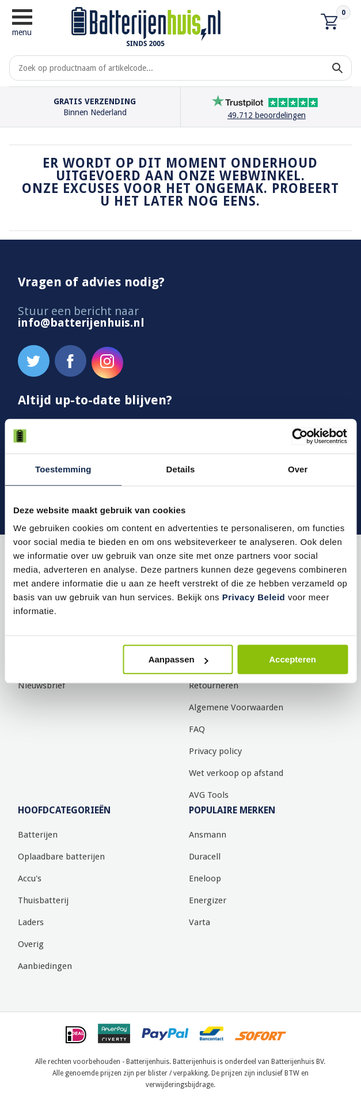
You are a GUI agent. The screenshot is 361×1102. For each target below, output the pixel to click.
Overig (31, 944)
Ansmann (207, 835)
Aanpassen (178, 659)
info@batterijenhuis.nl (81, 323)
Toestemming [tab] (63, 469)
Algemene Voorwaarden (236, 707)
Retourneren (213, 685)
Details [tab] (180, 469)
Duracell (205, 856)
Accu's (29, 878)
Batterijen (38, 835)
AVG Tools (209, 795)
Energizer (207, 900)
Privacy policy (215, 751)
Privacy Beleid (254, 597)
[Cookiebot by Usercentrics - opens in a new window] (297, 436)
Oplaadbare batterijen (61, 856)
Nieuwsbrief (41, 685)
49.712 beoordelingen (266, 115)
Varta (199, 922)
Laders (31, 922)
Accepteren (292, 659)
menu (22, 22)
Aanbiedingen (45, 966)
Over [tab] (298, 469)
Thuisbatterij (43, 900)
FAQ (197, 729)
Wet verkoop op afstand (236, 773)
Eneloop (205, 878)
